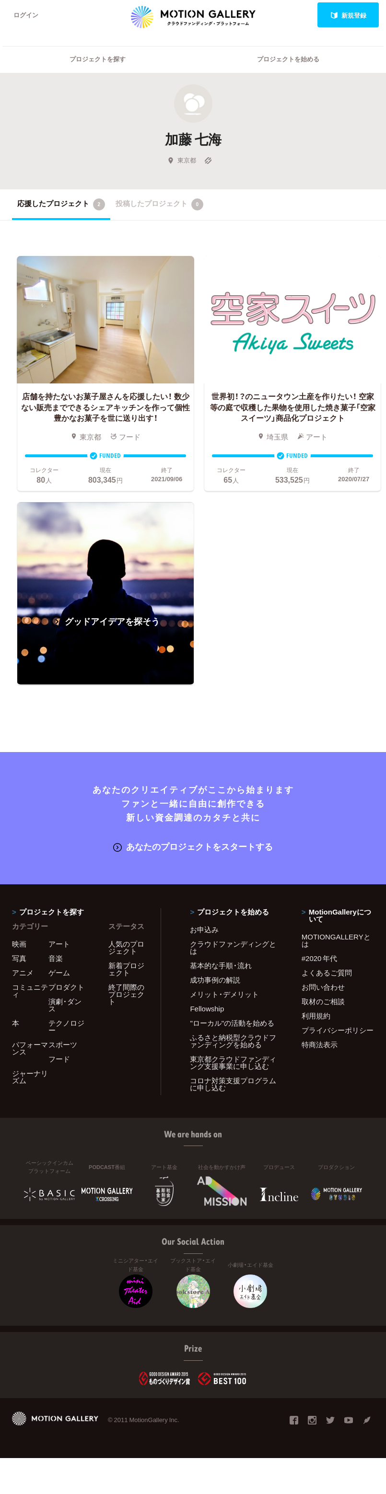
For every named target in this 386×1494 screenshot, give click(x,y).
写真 (19, 959)
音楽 (55, 959)
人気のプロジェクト (126, 948)
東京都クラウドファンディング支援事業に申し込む (233, 1063)
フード (59, 1059)
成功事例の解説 (215, 980)
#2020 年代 (320, 959)
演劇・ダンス (65, 1006)
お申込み (204, 930)
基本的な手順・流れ (221, 966)
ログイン (25, 15)
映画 (19, 944)
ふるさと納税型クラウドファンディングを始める (233, 1042)
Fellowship (207, 1009)
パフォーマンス (30, 1049)
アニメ (23, 973)
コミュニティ (30, 991)
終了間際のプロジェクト (126, 995)
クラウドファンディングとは (233, 948)
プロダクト (66, 988)
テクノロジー (66, 1027)
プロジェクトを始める (288, 60)
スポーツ (62, 1045)
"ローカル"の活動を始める (232, 1024)
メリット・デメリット (224, 995)
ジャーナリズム (30, 1078)
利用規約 (316, 1016)
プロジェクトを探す (98, 60)
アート (59, 944)
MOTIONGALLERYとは (336, 941)
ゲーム (59, 973)
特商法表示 (320, 1045)
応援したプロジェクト (61, 205)
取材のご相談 (323, 1002)
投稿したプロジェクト (159, 205)
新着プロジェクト (126, 970)
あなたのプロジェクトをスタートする (193, 847)
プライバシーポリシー (338, 1031)
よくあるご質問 (327, 973)
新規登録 (348, 15)
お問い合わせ (323, 988)
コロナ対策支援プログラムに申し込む (233, 1085)
